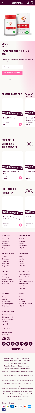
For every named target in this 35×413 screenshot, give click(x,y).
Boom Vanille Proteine (26, 281)
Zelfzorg (4, 275)
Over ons (22, 299)
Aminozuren (5, 263)
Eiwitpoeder (6, 261)
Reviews (5, 371)
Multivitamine (6, 246)
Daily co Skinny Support (23, 285)
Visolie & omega (24, 239)
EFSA (19, 361)
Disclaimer (21, 366)
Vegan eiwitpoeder (8, 304)
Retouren (22, 301)
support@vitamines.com (9, 324)
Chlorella (21, 263)
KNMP (28, 361)
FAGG (24, 361)
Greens (21, 257)
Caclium (21, 243)
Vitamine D (5, 243)
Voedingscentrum (14, 371)
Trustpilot (7, 366)
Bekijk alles (5, 248)
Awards (6, 361)
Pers (24, 363)
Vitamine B (5, 239)
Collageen (5, 297)
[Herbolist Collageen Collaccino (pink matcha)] (20, 225)
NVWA (10, 363)
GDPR (15, 363)
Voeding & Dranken (8, 281)
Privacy (28, 366)
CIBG (15, 361)
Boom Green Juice (24, 275)
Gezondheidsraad (27, 371)
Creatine (4, 257)
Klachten (14, 366)
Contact (21, 297)
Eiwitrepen (5, 259)
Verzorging (5, 277)
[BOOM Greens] (20, 124)
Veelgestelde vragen (25, 304)
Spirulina (21, 261)
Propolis (21, 259)
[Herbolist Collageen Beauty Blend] (20, 177)
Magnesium (22, 241)
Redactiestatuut (25, 369)
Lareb (20, 363)
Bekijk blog (22, 306)
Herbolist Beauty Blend (24, 278)
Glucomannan (23, 246)
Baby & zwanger (7, 279)
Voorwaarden (14, 369)
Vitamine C (5, 241)
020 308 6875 (6, 328)
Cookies (6, 369)
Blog (11, 361)
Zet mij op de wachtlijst (12, 73)
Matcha (4, 299)
